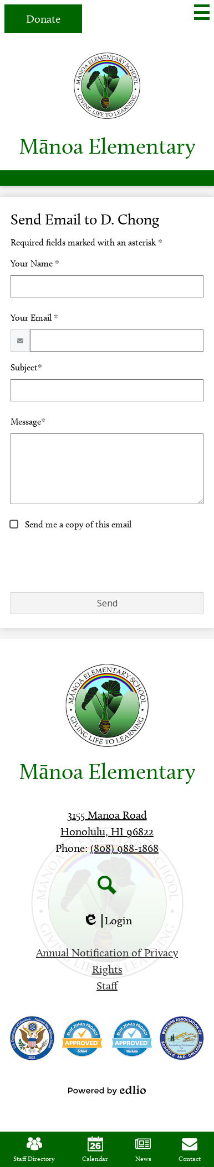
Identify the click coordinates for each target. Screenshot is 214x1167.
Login (107, 921)
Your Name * (35, 263)
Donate (43, 18)
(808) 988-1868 (124, 848)
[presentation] (95, 561)
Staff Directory (34, 1149)
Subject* (26, 367)
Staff (107, 985)
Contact (190, 1149)
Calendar (95, 1149)
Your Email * (34, 317)
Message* (28, 421)
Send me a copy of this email (77, 524)
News (143, 1149)
